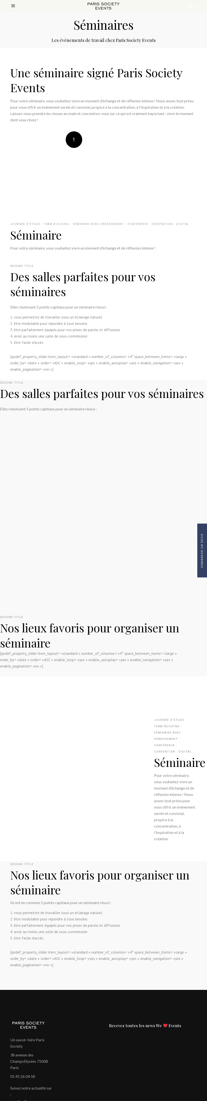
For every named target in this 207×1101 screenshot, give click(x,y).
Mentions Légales (25, 1049)
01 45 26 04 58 (22, 1011)
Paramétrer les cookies (29, 1074)
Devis (192, 6)
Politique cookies (24, 1055)
